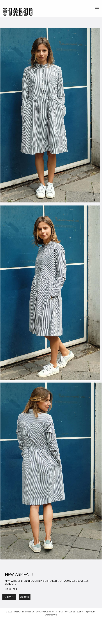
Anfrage (9, 597)
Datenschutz (51, 615)
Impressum (90, 612)
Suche (80, 612)
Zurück (24, 597)
